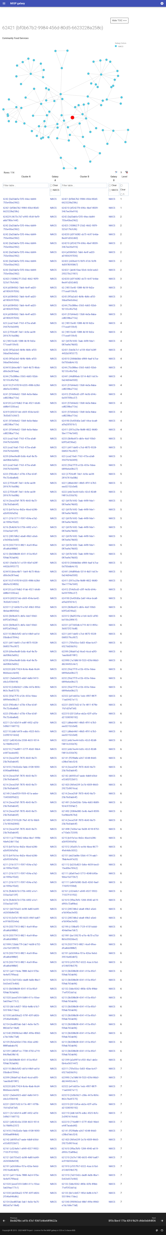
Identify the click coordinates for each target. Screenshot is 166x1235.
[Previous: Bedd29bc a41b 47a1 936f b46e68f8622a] (30, 1220)
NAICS (54, 190)
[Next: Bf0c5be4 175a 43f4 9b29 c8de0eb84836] (135, 1220)
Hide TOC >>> (119, 20)
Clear (54, 185)
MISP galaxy (51, 1230)
